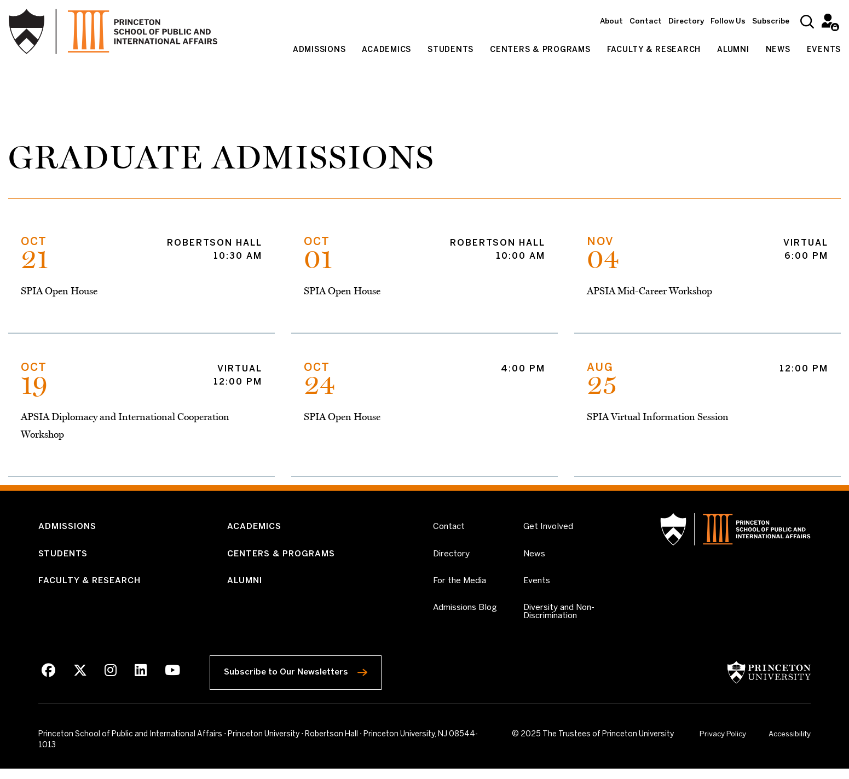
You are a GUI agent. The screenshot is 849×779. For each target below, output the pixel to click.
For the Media (461, 588)
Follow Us (728, 21)
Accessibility (788, 744)
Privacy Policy (722, 744)
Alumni (733, 50)
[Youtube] (170, 681)
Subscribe (770, 21)
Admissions (319, 50)
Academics (386, 50)
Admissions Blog (466, 616)
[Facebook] (48, 681)
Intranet (828, 20)
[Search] (807, 21)
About (611, 21)
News (778, 50)
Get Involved (548, 531)
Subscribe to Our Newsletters (303, 679)
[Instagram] (109, 681)
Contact (645, 21)
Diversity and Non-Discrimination (568, 620)
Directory (686, 21)
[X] (79, 681)
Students (450, 50)
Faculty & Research (654, 50)
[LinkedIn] (139, 681)
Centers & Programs (540, 50)
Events (824, 50)
